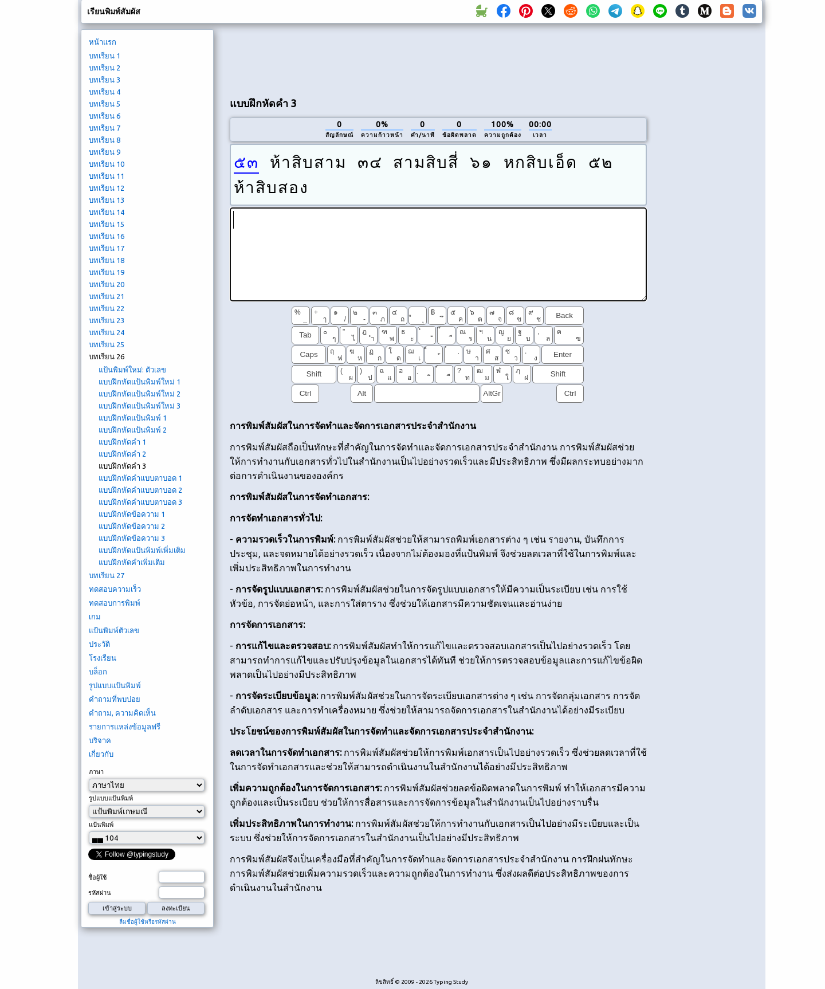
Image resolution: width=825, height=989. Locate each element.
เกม (95, 617)
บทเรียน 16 (106, 236)
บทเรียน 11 (106, 176)
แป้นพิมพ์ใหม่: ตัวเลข (132, 370)
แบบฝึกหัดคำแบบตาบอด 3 (140, 502)
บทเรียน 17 (106, 248)
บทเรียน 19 (106, 272)
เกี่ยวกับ (101, 754)
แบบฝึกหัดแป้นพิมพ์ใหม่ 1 (139, 382)
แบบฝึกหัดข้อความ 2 (132, 526)
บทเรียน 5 (104, 104)
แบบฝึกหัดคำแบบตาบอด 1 (140, 478)
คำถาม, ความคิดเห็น (122, 713)
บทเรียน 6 (104, 116)
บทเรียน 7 (104, 128)
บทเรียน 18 (106, 260)
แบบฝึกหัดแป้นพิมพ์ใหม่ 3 (139, 406)
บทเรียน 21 (106, 296)
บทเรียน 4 (104, 92)
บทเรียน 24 (106, 332)
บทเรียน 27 (106, 575)
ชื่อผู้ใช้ (97, 877)
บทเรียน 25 (106, 344)
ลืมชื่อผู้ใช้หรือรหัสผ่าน (147, 922)
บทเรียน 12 (106, 188)
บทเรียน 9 (104, 152)
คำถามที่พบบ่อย (114, 699)
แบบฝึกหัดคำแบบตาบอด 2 (140, 490)
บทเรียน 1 (104, 56)
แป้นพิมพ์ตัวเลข (114, 630)
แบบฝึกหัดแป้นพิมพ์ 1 (133, 418)
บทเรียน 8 (104, 140)
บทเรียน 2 (104, 68)
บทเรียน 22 (106, 308)
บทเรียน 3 (104, 80)
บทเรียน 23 (106, 320)
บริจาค (100, 740)
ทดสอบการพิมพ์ (114, 603)
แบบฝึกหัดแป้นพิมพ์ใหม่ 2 (139, 394)
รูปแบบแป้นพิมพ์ (115, 685)
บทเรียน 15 (106, 224)
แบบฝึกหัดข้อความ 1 (132, 514)
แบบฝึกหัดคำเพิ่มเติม (132, 562)
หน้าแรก (102, 42)
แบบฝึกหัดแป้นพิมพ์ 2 (133, 430)
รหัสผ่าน (99, 892)
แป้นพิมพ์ (101, 824)
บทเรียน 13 (106, 200)
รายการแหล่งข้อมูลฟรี (124, 727)
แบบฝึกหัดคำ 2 (122, 454)
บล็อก (98, 672)
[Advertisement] (438, 58)
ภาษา (96, 771)
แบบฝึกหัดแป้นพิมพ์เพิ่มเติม (142, 550)
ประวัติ (99, 644)
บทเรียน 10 (106, 164)
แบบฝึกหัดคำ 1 (122, 442)
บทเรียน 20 (106, 284)
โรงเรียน (102, 658)
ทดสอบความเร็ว (115, 589)
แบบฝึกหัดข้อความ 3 (132, 538)
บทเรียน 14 (106, 212)
